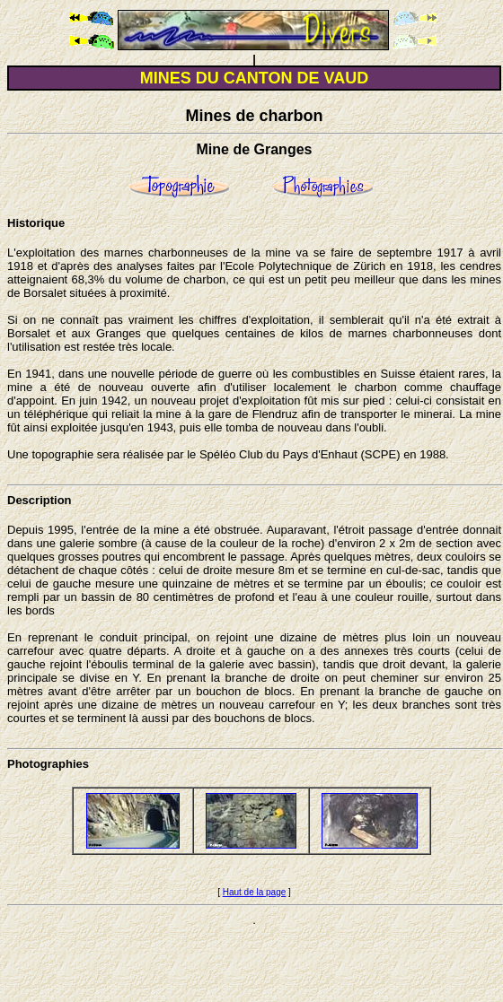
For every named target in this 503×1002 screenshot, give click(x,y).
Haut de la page (255, 892)
